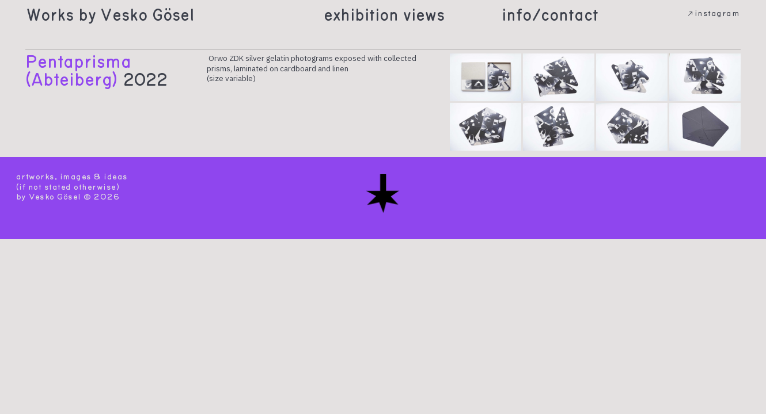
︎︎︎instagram (713, 13)
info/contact (550, 15)
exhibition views (384, 15)
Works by (61, 15)
